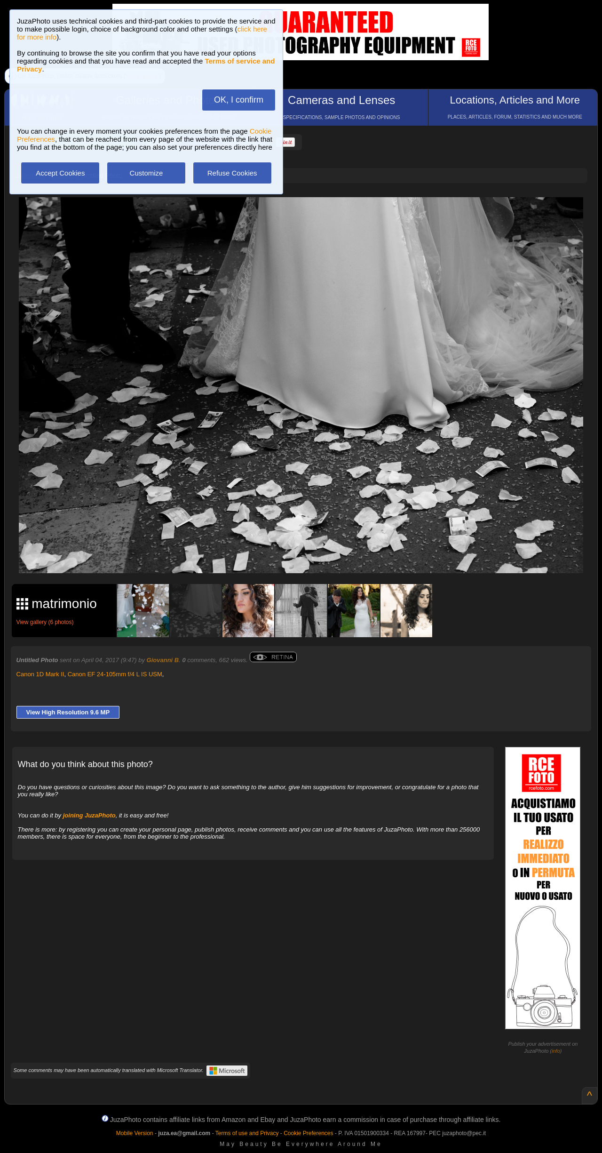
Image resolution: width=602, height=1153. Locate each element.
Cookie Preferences (308, 1133)
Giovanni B (163, 660)
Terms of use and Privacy (247, 1133)
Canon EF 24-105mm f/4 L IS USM (115, 674)
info (556, 1051)
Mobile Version (134, 1133)
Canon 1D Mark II (40, 674)
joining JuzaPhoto (89, 815)
